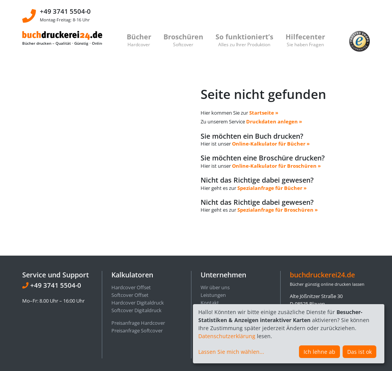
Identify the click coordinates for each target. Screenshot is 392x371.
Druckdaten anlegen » (274, 101)
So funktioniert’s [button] (244, 39)
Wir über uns (215, 247)
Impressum (214, 277)
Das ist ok (359, 351)
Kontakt (210, 262)
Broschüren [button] (183, 39)
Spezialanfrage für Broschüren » (277, 189)
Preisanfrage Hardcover (138, 282)
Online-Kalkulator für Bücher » (271, 123)
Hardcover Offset (131, 247)
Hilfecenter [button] (305, 39)
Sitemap (210, 300)
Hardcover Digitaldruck (137, 262)
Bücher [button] (139, 39)
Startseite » (263, 92)
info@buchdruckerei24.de (335, 301)
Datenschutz (215, 270)
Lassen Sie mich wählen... (231, 351)
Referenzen (213, 292)
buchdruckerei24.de (322, 234)
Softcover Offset (130, 254)
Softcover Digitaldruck (136, 270)
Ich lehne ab (319, 351)
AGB (205, 285)
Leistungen (213, 254)
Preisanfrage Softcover (137, 290)
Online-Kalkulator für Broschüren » (276, 145)
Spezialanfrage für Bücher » (272, 167)
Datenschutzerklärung (226, 336)
